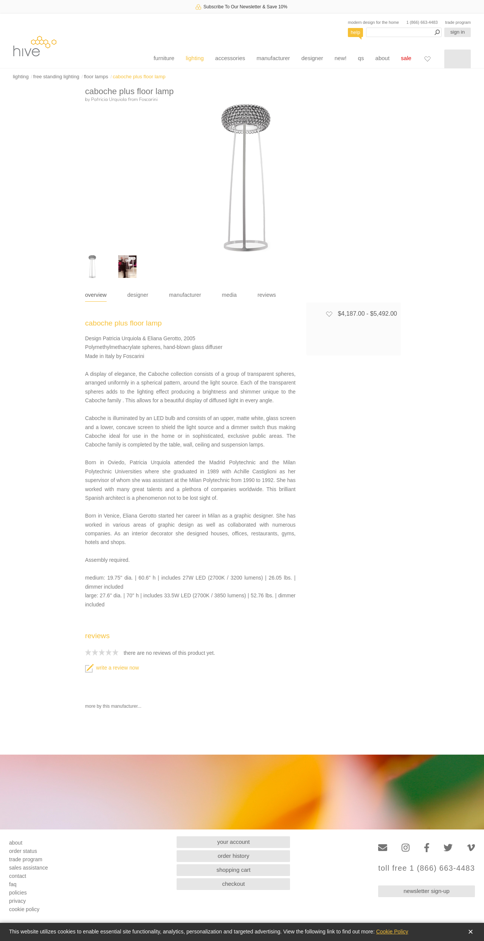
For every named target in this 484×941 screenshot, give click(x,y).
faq (12, 884)
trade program (458, 22)
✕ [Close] (470, 932)
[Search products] (404, 32)
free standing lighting (56, 76)
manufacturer (273, 58)
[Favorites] (427, 58)
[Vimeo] (471, 848)
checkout (233, 884)
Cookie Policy (392, 932)
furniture (164, 58)
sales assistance (28, 868)
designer (312, 58)
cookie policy (24, 909)
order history (233, 856)
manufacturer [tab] (185, 295)
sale (406, 58)
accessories (230, 58)
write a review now (112, 668)
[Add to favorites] (329, 313)
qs (361, 58)
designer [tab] (137, 295)
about (382, 58)
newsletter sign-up (426, 891)
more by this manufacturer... (113, 706)
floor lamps (96, 76)
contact (17, 876)
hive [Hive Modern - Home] (34, 46)
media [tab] (229, 295)
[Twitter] (448, 848)
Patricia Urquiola (109, 99)
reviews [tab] (267, 295)
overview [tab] (96, 295)
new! (341, 58)
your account (233, 842)
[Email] (382, 848)
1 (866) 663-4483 (422, 22)
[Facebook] (427, 848)
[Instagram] (406, 848)
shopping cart (233, 870)
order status (23, 851)
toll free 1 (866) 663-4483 (426, 868)
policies (18, 893)
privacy (17, 901)
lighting (195, 58)
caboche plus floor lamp (139, 76)
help (355, 32)
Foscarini (148, 99)
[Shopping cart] (457, 59)
